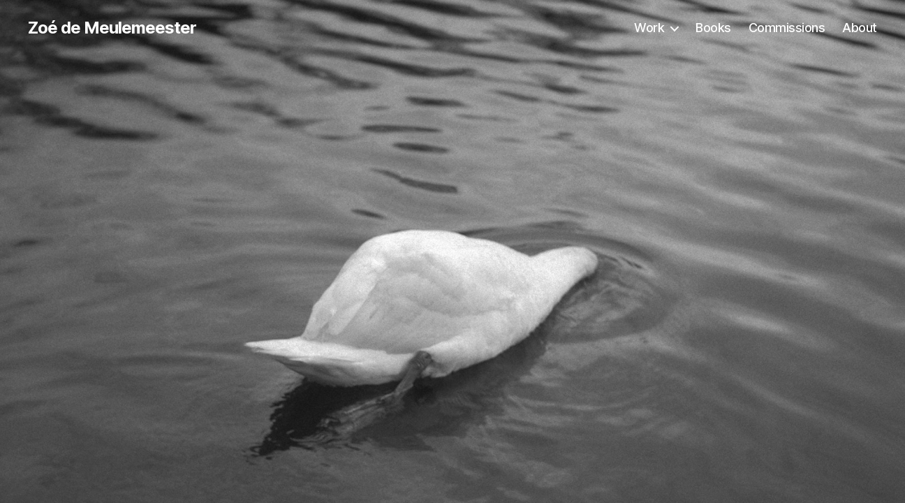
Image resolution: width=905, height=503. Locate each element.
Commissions (787, 27)
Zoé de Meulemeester (112, 28)
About (859, 27)
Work (649, 27)
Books (713, 27)
